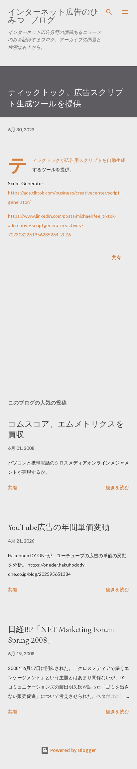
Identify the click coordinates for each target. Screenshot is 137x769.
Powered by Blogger (68, 750)
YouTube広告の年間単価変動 (58, 527)
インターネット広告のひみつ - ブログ (53, 16)
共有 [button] (116, 257)
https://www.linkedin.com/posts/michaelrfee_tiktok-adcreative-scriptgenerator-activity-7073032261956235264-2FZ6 (62, 225)
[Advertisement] (68, 331)
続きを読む (117, 487)
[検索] (109, 12)
